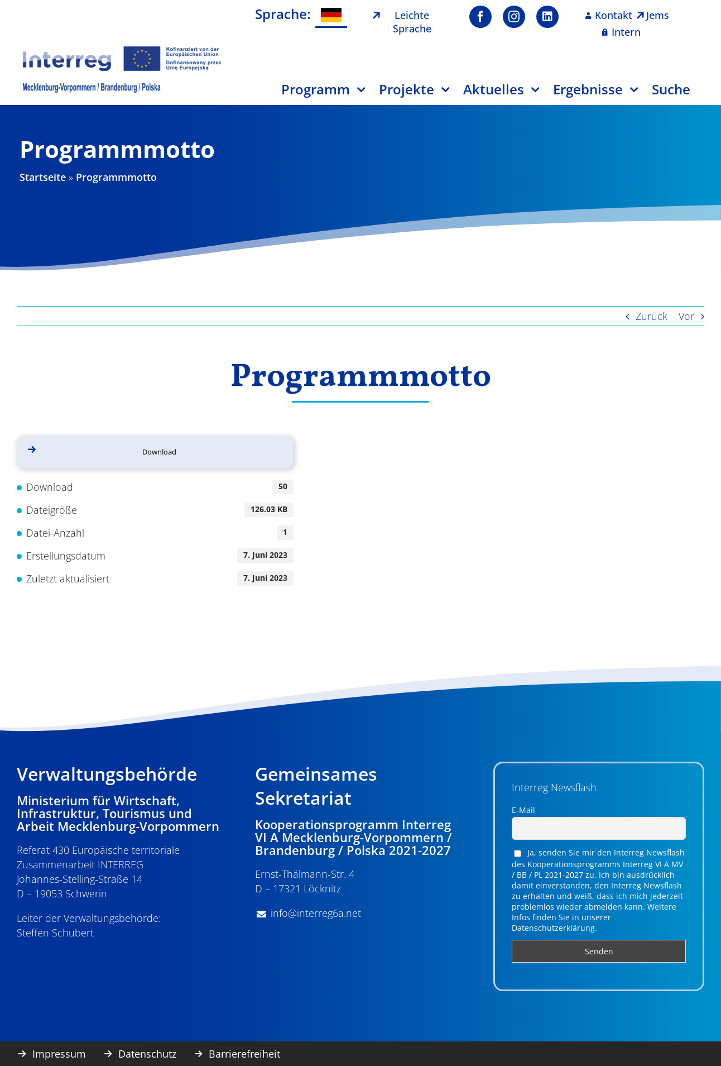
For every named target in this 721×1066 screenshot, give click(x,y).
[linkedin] (547, 17)
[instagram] (514, 17)
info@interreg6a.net (316, 913)
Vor (686, 316)
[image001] (122, 49)
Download (159, 452)
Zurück (651, 316)
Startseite (43, 177)
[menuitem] (331, 15)
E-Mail (523, 810)
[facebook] (480, 17)
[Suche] (678, 93)
